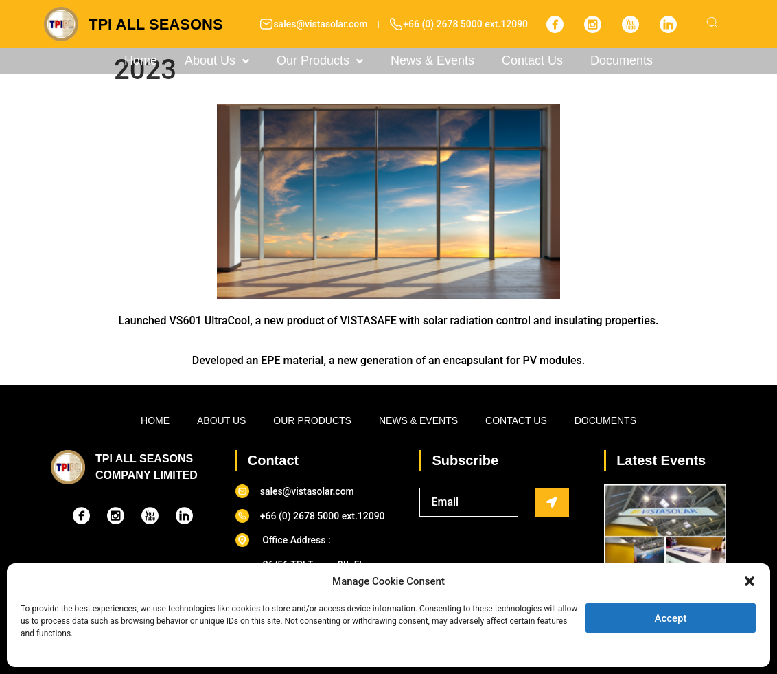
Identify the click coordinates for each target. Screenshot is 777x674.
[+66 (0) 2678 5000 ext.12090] (396, 24)
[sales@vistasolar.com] (266, 24)
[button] (749, 581)
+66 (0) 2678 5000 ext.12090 (465, 24)
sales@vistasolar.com (320, 24)
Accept (670, 618)
